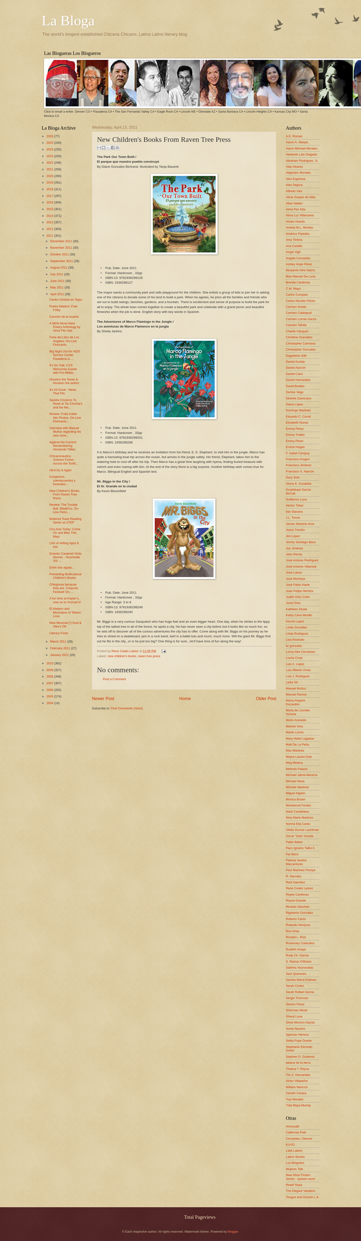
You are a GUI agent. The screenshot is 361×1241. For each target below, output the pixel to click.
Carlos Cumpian (297, 294)
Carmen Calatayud (298, 313)
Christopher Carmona (300, 343)
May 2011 (57, 287)
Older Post (266, 698)
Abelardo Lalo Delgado (301, 154)
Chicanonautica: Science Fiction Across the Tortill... (63, 459)
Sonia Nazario (295, 1028)
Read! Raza (294, 1185)
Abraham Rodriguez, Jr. (302, 160)
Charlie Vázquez (297, 331)
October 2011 (60, 254)
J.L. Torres (293, 517)
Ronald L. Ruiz (296, 937)
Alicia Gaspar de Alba (300, 197)
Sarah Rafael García (300, 992)
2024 (50, 149)
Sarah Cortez (295, 986)
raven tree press (149, 656)
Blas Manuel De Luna (300, 276)
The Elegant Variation (300, 1191)
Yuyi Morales (295, 1099)
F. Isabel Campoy (298, 453)
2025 (50, 142)
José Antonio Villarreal (301, 566)
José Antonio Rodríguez (302, 560)
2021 (50, 169)
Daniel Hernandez (298, 380)
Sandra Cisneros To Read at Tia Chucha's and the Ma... (65, 403)
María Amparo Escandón (295, 702)
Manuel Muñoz (296, 688)
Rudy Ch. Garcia (297, 955)
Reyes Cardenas (297, 894)
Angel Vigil (293, 252)
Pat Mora (292, 854)
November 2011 (61, 247)
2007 (50, 683)
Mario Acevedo (296, 720)
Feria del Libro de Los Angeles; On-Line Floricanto (64, 340)
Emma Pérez (295, 429)
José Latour (294, 572)
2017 (50, 196)
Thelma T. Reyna (297, 1069)
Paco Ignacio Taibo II (300, 848)
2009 (50, 670)
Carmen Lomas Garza (301, 319)
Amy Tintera (294, 239)
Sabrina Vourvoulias (299, 967)
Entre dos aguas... (61, 567)
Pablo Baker (294, 842)
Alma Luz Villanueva (300, 215)
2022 (50, 162)
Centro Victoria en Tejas (65, 299)
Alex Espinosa (295, 179)
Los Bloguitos (295, 1163)
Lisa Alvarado (295, 639)
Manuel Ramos (296, 694)
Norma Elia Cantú (298, 824)
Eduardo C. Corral (298, 416)
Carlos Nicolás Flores (300, 301)
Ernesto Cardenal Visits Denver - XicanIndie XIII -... (65, 557)
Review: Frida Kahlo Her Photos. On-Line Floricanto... (65, 417)
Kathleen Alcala (296, 609)
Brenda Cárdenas (298, 282)
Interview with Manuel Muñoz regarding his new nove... (65, 431)
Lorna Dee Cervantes (300, 652)
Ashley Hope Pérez (299, 264)
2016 (50, 202)
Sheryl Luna (294, 1016)
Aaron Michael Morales (301, 148)
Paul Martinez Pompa (300, 870)
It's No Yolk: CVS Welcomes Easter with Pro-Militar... (63, 368)
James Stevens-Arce (300, 524)
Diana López (294, 404)
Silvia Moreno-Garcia (300, 1022)
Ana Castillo (294, 246)
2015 (50, 209)
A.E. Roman (294, 136)
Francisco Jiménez (298, 465)
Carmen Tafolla (296, 325)
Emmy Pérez (295, 441)
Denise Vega (294, 392)
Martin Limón (295, 732)
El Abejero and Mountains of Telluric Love (65, 612)
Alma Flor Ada (295, 209)
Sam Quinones (296, 974)
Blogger (233, 1231)
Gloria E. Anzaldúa (298, 483)
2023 (50, 156)
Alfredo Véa (294, 191)
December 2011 (61, 241)
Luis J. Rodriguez (298, 676)
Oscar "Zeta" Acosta (299, 836)
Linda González (296, 627)
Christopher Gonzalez (301, 349)
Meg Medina (294, 762)
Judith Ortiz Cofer (298, 597)
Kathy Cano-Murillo (299, 615)
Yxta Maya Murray (298, 1105)
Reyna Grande (296, 900)
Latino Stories (295, 1157)
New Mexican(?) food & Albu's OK (65, 624)
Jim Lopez (293, 536)
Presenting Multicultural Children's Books (65, 576)
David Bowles (295, 386)
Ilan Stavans (294, 511)
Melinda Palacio (297, 769)
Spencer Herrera (297, 1034)
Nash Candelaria (297, 811)
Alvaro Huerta (295, 221)
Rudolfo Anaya (296, 949)
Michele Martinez (297, 787)
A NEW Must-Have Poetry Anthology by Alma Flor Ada (64, 327)
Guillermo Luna (296, 499)
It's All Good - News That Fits (62, 391)
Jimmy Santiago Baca (301, 542)
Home (185, 698)
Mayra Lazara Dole (299, 756)
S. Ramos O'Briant (298, 961)
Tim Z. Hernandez (298, 1075)
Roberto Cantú (296, 919)
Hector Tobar (294, 505)
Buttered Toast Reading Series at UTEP (65, 520)
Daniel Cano (294, 374)
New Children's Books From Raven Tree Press (64, 494)
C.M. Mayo (293, 288)
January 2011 (60, 655)
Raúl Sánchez (295, 882)
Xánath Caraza (296, 1093)
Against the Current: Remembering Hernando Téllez (63, 445)
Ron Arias (292, 931)
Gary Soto (293, 477)
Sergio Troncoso (297, 998)
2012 (50, 229)
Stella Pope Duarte (299, 1040)
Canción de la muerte (64, 316)
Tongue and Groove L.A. (302, 1197)
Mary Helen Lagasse (300, 738)
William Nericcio (297, 1087)
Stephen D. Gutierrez (300, 1056)
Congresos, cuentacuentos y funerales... (62, 480)
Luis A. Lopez (295, 664)
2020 (50, 176)
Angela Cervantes (298, 258)
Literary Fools (58, 633)
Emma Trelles (295, 435)
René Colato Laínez (299, 888)
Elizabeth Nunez (297, 422)
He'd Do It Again (60, 470)
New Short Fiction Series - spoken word (300, 1176)
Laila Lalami (294, 1150)
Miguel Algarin (295, 793)
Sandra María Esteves (301, 980)
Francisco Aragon (298, 459)
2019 (50, 182)
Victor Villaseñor (297, 1081)
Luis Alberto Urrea (298, 670)
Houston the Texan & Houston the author (64, 381)
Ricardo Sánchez (297, 906)
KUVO (290, 1144)
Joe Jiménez (294, 548)
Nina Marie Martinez (299, 817)
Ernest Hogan (295, 447)
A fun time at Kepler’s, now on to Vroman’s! (65, 600)
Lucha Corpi (294, 658)
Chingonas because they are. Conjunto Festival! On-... (63, 588)
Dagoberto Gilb (296, 355)
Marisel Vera (294, 726)
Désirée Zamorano (298, 398)
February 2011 (60, 648)
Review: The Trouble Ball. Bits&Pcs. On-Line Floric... (64, 508)
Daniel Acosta (295, 361)
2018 (50, 189)
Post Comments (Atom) (127, 708)
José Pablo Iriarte (298, 584)
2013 (50, 222)
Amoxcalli (292, 1126)
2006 (50, 690)
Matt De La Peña (297, 744)
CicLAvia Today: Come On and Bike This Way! (64, 532)
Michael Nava (295, 781)
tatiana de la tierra (298, 1062)
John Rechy (294, 554)
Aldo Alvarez (294, 166)
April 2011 (57, 294)
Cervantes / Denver (299, 1138)
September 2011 (62, 261)
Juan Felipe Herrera (299, 591)
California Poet (296, 1132)
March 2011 (58, 641)
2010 (50, 663)
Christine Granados (299, 337)
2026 (50, 136)
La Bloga (68, 21)
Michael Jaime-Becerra (301, 775)
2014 (50, 216)
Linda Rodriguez (297, 633)
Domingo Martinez (298, 410)
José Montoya (295, 578)
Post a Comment (114, 679)
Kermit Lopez (295, 621)
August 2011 (59, 267)
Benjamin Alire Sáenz (300, 270)
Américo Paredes (298, 234)
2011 (50, 235)
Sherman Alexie (296, 1010)
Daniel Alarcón (296, 367)
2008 (50, 676)
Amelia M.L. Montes (299, 227)
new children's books (122, 656)
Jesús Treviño (295, 530)
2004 (50, 703)
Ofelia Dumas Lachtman (302, 830)
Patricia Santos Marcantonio (296, 862)
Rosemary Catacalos (300, 943)
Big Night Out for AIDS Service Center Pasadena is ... (64, 355)
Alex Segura (294, 185)
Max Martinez (295, 750)
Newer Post (103, 698)
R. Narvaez (293, 876)
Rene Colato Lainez (126, 651)
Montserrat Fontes (298, 805)
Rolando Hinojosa (298, 925)
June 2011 (57, 281)
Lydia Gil (292, 682)
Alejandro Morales (298, 172)
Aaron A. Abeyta (297, 142)
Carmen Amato (296, 307)
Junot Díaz (293, 603)
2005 (50, 696)
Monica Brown (295, 799)
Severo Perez (295, 1004)
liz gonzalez (294, 646)
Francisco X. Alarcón (300, 471)
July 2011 (57, 274)
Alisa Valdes (294, 203)
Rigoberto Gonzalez (299, 912)
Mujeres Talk (294, 1169)
